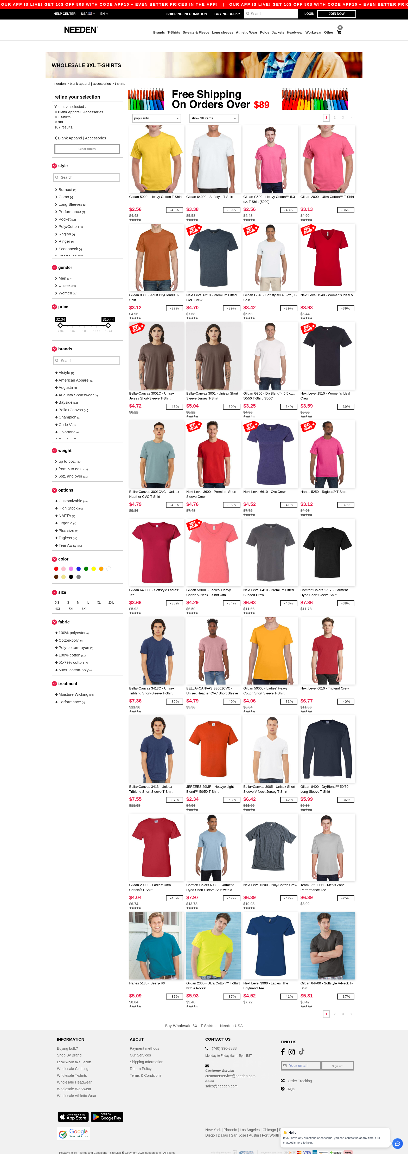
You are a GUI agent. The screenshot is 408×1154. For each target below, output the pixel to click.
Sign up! (337, 1054)
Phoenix (230, 1118)
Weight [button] (65, 439)
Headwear (295, 32)
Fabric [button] (64, 610)
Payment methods (144, 1037)
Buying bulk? (227, 14)
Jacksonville (292, 1123)
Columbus (313, 1123)
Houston (308, 1118)
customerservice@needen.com (230, 1064)
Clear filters (87, 137)
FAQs (290, 1077)
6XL (84, 597)
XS (57, 591)
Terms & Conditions (145, 1064)
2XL (111, 591)
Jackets (278, 32)
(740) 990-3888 (224, 1037)
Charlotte (331, 1123)
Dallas (223, 1123)
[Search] (271, 13)
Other (328, 32)
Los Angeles (250, 1118)
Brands (159, 32)
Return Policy (140, 1057)
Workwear (313, 32)
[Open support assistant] (397, 1143)
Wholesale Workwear (74, 1077)
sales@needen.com (221, 1074)
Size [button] (62, 580)
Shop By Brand (69, 1043)
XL (99, 591)
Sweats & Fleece (196, 32)
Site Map (115, 1141)
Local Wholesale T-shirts (77, 1050)
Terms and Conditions (93, 1141)
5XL (71, 597)
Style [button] (63, 154)
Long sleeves (222, 32)
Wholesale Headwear (74, 1070)
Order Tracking (300, 1069)
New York (213, 1118)
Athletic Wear (247, 32)
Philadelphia (289, 1118)
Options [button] (65, 478)
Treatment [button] (67, 672)
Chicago (269, 1118)
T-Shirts (174, 32)
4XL (58, 597)
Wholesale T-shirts (72, 1064)
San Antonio (328, 1118)
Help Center (64, 14)
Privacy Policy (68, 1141)
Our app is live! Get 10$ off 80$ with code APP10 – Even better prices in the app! (239, 4)
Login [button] (309, 14)
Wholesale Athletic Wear (76, 1084)
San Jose (238, 1123)
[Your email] (301, 1054)
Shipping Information (186, 14)
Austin (254, 1123)
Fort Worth (270, 1123)
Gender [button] (65, 256)
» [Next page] (351, 106)
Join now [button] (337, 14)
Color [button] (63, 547)
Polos (264, 32)
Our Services (140, 1043)
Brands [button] (65, 337)
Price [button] (63, 295)
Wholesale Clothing (72, 1057)
